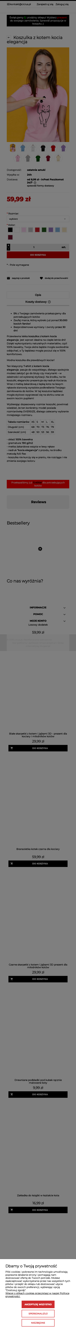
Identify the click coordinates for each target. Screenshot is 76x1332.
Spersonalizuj (38, 1313)
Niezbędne (38, 1322)
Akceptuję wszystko (38, 1304)
